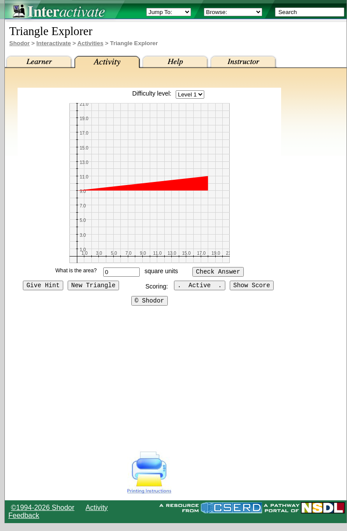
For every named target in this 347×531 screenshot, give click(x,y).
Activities (90, 43)
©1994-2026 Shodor (42, 507)
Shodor (19, 43)
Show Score (251, 286)
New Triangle (93, 286)
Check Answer (218, 272)
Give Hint (43, 286)
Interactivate (53, 43)
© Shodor (149, 301)
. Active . (199, 286)
